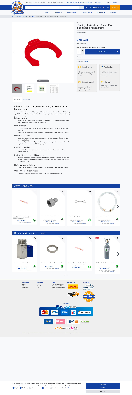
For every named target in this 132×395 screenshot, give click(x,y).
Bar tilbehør (113, 12)
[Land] (103, 7)
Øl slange (25, 16)
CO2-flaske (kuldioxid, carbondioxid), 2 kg (105, 262)
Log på (39, 284)
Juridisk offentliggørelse (58, 287)
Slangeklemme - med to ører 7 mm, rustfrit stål (51, 262)
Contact (98, 2)
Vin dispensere (71, 12)
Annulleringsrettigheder (58, 284)
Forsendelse (25, 287)
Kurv (38, 287)
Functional (55, 388)
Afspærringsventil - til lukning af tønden (22, 262)
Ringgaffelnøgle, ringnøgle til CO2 (76, 216)
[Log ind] (88, 7)
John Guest (31, 16)
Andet (47, 12)
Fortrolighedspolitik (57, 285)
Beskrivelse (17, 99)
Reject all (102, 388)
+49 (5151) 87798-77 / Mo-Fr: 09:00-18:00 (80, 2)
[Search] (81, 7)
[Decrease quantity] (82, 53)
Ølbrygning (100, 12)
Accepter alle (102, 384)
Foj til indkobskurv (107, 52)
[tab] (17, 99)
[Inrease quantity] (82, 50)
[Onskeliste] (107, 7)
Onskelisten (81, 57)
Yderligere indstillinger (65, 388)
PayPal (46, 388)
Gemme (102, 391)
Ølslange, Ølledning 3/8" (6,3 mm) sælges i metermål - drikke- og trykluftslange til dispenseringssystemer (23, 217)
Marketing (25, 388)
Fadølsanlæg (86, 12)
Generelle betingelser (57, 289)
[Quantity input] (79, 51)
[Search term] (52, 7)
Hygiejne (58, 12)
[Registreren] (97, 7)
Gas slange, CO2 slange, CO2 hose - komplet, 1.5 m (106, 216)
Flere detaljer (27, 99)
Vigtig (16, 388)
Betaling (24, 284)
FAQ (23, 285)
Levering (87, 61)
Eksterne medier (36, 388)
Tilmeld (39, 285)
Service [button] (115, 2)
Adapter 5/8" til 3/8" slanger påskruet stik (50, 216)
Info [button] (108, 2)
